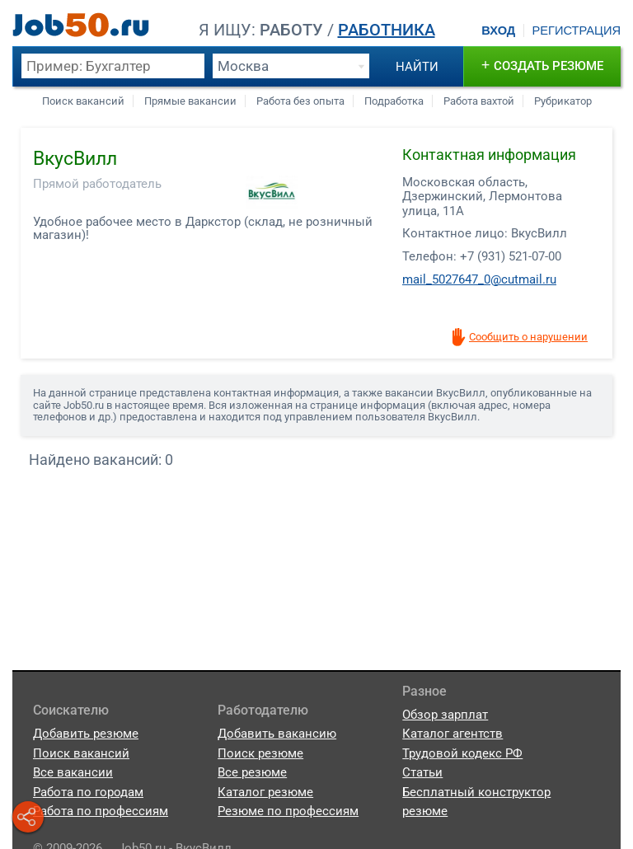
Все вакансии (73, 772)
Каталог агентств (452, 733)
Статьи (422, 772)
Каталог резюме (265, 792)
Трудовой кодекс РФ (462, 753)
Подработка (394, 101)
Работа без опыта (300, 101)
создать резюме (542, 64)
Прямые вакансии (190, 101)
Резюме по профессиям (288, 811)
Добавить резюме (85, 733)
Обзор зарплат (445, 714)
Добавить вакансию (277, 733)
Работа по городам (88, 792)
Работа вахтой (478, 101)
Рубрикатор (563, 101)
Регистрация (576, 30)
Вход (498, 30)
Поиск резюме (260, 753)
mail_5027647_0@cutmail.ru (479, 279)
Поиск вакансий (83, 101)
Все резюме (252, 772)
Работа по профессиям (100, 811)
